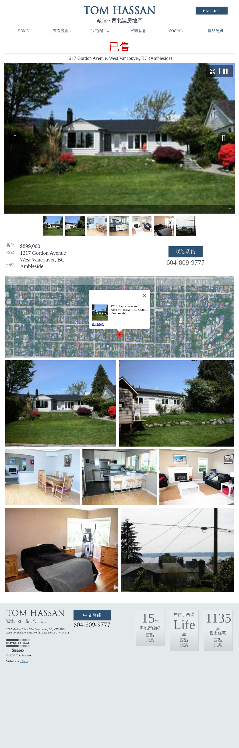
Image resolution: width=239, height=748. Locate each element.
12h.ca (24, 661)
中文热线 (92, 615)
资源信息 (138, 31)
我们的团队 (100, 31)
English (211, 10)
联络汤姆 (215, 31)
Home (23, 31)
